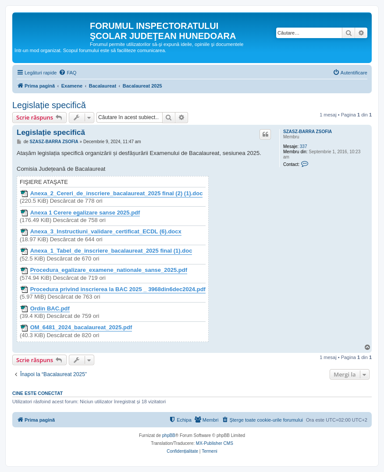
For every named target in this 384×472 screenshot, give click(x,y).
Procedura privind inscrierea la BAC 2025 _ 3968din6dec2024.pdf (118, 289)
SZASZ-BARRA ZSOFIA (307, 131)
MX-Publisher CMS (214, 443)
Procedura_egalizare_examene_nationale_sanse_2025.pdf (108, 270)
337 (303, 146)
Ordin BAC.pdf (50, 309)
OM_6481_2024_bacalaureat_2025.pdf (81, 327)
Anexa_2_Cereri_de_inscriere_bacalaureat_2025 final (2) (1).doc (116, 193)
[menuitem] (67, 72)
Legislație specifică (49, 105)
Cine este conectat (37, 393)
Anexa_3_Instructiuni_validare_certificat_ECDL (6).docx (105, 232)
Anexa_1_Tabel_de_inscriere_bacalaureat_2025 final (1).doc (111, 251)
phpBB (168, 435)
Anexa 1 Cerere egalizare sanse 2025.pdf (85, 213)
